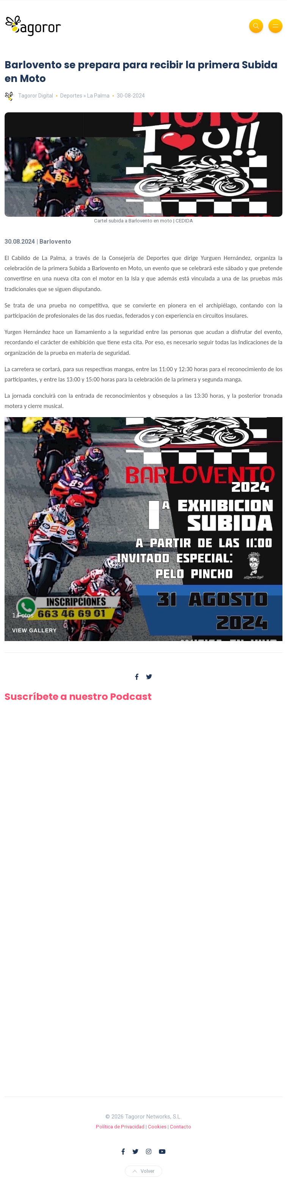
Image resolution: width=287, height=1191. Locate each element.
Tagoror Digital (29, 96)
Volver (143, 1171)
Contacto (180, 1127)
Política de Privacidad (120, 1127)
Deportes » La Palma (85, 96)
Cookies (157, 1127)
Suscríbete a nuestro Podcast (78, 696)
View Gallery (34, 630)
